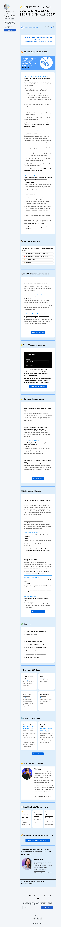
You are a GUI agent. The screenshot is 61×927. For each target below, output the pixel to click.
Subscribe (10, 30)
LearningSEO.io (42, 869)
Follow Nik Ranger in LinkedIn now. (42, 796)
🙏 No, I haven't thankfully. (29, 259)
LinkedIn (43, 872)
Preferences (30, 883)
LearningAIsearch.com (39, 871)
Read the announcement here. (37, 223)
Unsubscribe (24, 883)
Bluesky (50, 872)
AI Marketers (43, 864)
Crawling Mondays (42, 867)
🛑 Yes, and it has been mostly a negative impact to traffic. (36, 256)
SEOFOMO (36, 864)
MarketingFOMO (38, 865)
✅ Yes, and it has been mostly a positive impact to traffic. (36, 253)
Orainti (49, 862)
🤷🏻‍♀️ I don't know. (27, 262)
